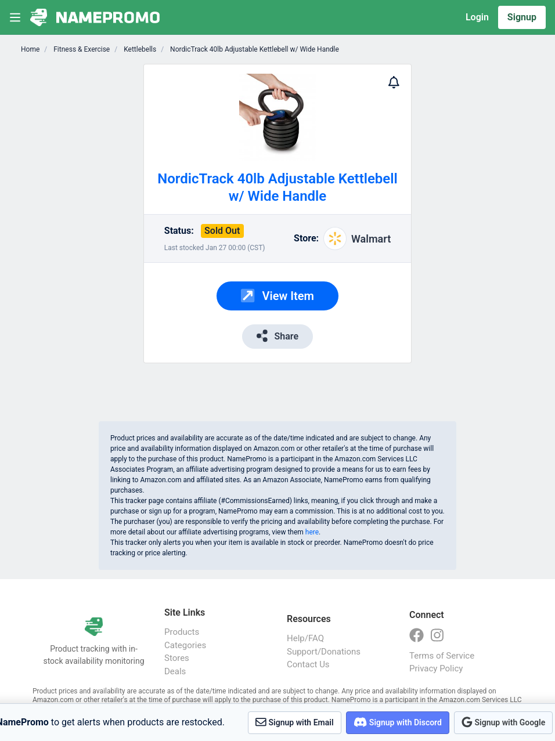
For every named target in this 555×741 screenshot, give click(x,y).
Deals (175, 671)
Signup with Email (294, 722)
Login (477, 17)
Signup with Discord (398, 722)
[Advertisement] (89, 238)
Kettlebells (139, 49)
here (312, 532)
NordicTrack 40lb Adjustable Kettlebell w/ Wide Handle (253, 49)
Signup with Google (503, 722)
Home (30, 49)
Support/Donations (324, 651)
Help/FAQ (305, 638)
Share (277, 336)
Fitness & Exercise (81, 49)
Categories (185, 645)
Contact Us (308, 664)
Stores (176, 658)
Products (181, 632)
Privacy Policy (436, 668)
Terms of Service (441, 655)
